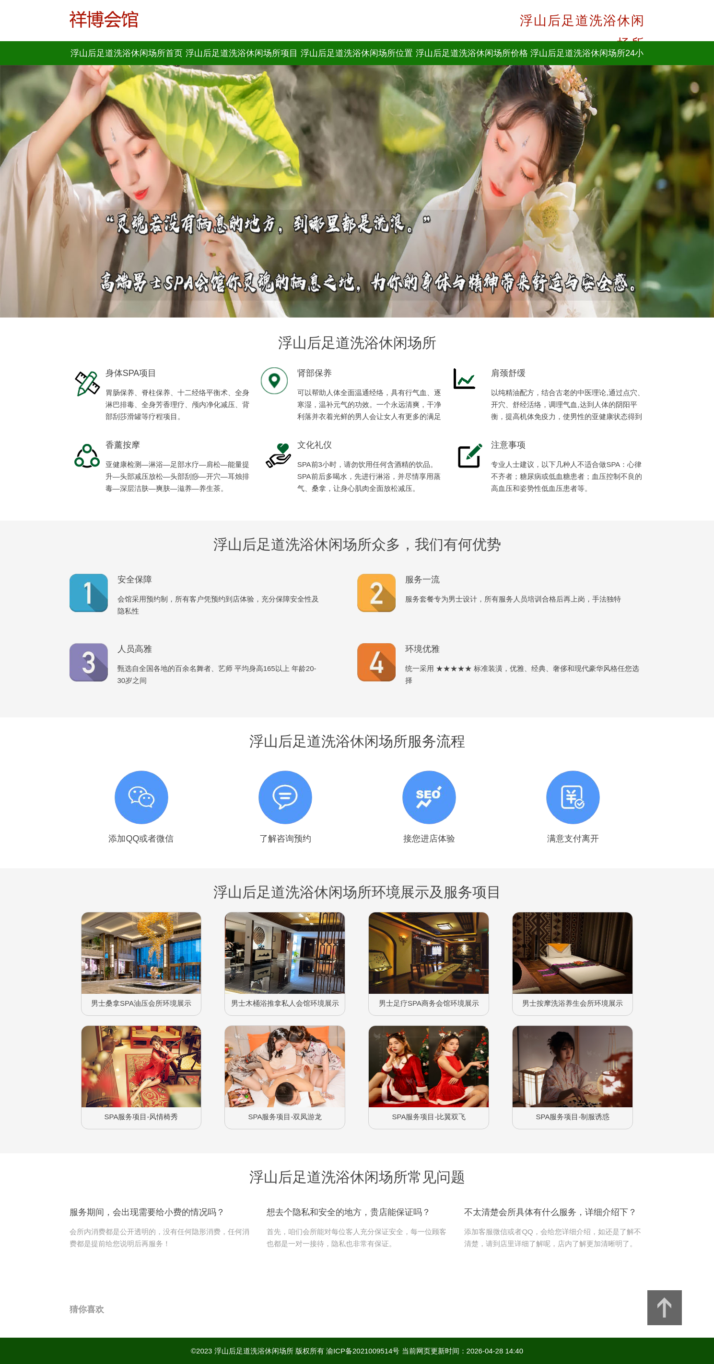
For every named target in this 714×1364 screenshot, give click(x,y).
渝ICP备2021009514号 (362, 1351)
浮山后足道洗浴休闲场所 (253, 1351)
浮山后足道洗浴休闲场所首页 (126, 53)
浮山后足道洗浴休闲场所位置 (357, 53)
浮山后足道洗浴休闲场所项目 (242, 53)
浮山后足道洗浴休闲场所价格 (472, 53)
